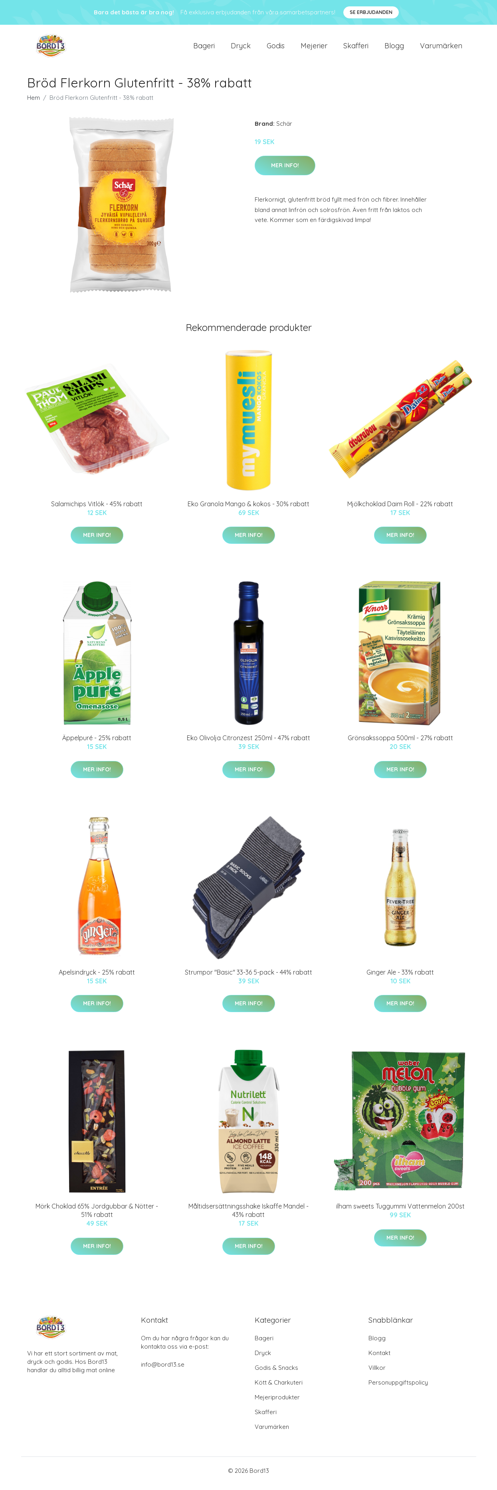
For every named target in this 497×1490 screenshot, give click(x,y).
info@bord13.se (162, 1370)
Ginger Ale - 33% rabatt (400, 978)
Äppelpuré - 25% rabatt (96, 743)
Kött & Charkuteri (279, 1388)
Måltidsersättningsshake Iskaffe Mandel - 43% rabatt (248, 1216)
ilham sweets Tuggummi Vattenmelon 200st (400, 1212)
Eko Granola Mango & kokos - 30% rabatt (248, 509)
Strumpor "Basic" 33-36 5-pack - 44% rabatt (248, 978)
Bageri (204, 48)
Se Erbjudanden (371, 12)
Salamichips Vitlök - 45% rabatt (97, 509)
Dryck (241, 48)
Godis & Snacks (276, 1373)
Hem (33, 103)
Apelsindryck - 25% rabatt (97, 978)
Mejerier (314, 48)
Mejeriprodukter (277, 1403)
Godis (276, 48)
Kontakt (379, 1358)
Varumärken (441, 48)
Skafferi (355, 48)
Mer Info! (285, 170)
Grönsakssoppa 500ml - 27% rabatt (400, 743)
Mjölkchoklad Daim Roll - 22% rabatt (400, 509)
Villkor (377, 1373)
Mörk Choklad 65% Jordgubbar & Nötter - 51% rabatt (97, 1216)
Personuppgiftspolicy (398, 1388)
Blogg (394, 48)
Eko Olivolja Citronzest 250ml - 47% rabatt (248, 743)
